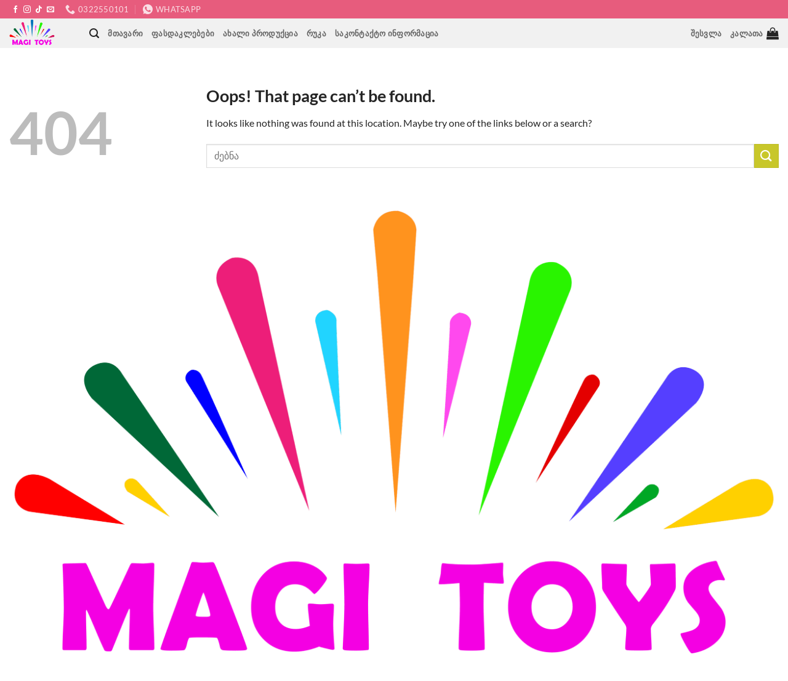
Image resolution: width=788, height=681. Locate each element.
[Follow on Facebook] (15, 10)
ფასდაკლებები (182, 33)
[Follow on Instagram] (27, 10)
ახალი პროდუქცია (260, 33)
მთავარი (125, 33)
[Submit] (766, 156)
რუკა (316, 33)
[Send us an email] (50, 10)
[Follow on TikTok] (38, 10)
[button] (94, 34)
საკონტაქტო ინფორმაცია (386, 33)
